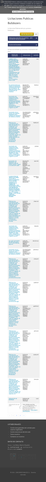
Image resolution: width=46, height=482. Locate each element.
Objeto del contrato (15, 55)
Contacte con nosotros (17, 436)
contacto (19, 449)
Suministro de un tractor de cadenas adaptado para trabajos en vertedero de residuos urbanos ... (15, 115)
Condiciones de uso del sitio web (20, 432)
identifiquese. (26, 411)
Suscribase (34, 410)
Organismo (26, 55)
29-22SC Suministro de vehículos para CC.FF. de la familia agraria (14, 242)
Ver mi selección (27, 34)
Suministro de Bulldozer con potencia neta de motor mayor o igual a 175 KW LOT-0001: (14, 163)
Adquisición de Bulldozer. (13, 399)
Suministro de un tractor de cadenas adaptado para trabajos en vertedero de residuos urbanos (15, 252)
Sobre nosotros (15, 434)
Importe (35, 55)
